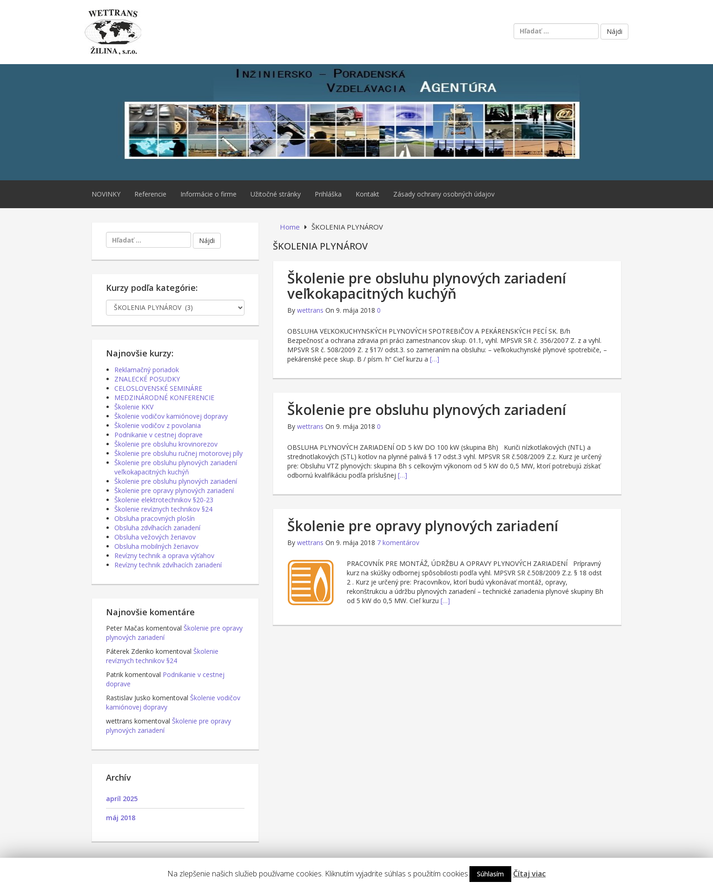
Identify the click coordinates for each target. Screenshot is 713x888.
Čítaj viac (529, 873)
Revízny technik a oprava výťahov (164, 555)
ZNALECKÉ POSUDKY (147, 379)
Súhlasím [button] (490, 873)
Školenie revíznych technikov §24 (163, 509)
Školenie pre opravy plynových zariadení (422, 525)
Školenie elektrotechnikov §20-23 (163, 499)
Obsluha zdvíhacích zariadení (157, 527)
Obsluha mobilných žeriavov (156, 546)
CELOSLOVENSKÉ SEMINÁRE (158, 388)
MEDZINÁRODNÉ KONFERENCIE (164, 397)
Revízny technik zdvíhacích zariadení (168, 564)
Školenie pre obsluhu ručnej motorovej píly (178, 453)
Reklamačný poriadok (146, 369)
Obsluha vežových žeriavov (155, 537)
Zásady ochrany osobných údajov (444, 194)
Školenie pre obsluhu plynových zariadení (426, 409)
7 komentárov (398, 542)
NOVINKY (106, 194)
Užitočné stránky (276, 194)
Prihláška (328, 194)
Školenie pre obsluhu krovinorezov (166, 444)
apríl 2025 (122, 798)
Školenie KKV (133, 406)
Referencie (150, 194)
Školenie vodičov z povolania (157, 425)
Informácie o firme (208, 194)
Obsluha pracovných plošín (154, 518)
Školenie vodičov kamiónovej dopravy (171, 416)
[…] (434, 359)
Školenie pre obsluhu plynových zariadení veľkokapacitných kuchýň (426, 286)
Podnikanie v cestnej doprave (158, 434)
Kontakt (367, 194)
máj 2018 (120, 817)
